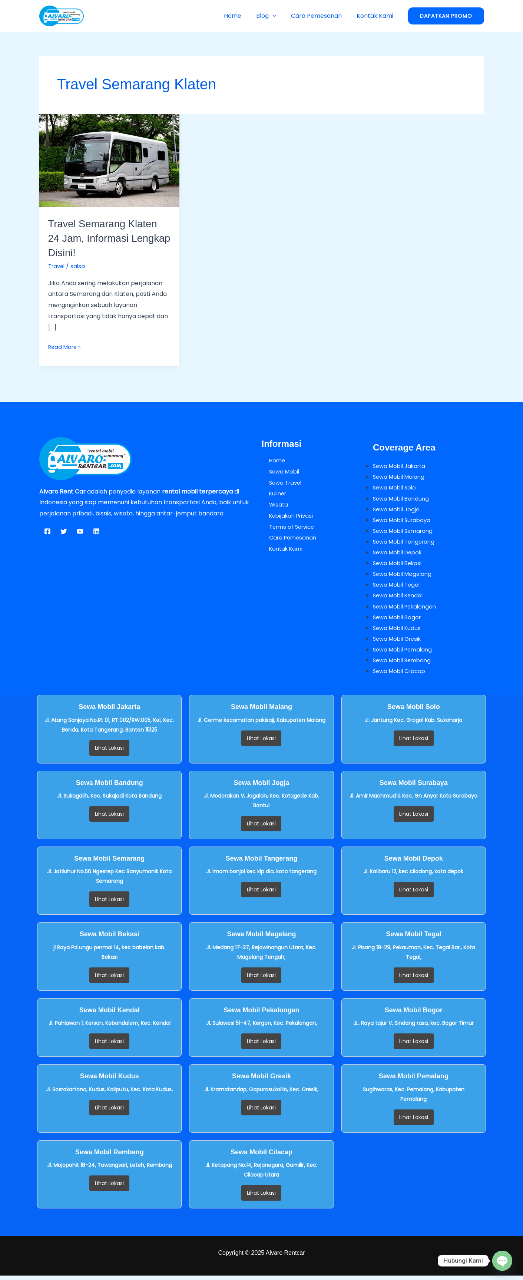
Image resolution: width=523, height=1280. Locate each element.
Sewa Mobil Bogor (398, 620)
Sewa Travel (279, 482)
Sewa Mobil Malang (400, 477)
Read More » (66, 346)
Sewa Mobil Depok (399, 554)
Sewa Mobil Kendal (400, 598)
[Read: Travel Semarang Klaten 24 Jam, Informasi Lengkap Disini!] (109, 160)
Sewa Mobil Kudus (398, 631)
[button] (280, 15)
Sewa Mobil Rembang (404, 664)
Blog (274, 15)
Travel (57, 266)
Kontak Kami (376, 15)
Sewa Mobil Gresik (399, 642)
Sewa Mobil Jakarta (401, 466)
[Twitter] (63, 531)
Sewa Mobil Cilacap (401, 675)
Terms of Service (286, 526)
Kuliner (271, 493)
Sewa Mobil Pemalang (405, 653)
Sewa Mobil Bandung (403, 499)
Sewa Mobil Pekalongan (407, 609)
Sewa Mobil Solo (396, 488)
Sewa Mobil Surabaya (404, 521)
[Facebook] (47, 531)
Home (243, 15)
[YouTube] (80, 531)
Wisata (272, 504)
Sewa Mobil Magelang (404, 576)
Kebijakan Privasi (286, 515)
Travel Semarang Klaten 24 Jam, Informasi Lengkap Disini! (108, 237)
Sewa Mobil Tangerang (406, 543)
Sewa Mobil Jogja (398, 510)
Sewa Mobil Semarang (405, 532)
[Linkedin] (96, 531)
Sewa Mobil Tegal (398, 587)
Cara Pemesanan (320, 15)
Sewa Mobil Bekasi (399, 565)
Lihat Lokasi (109, 752)
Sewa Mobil (278, 471)
